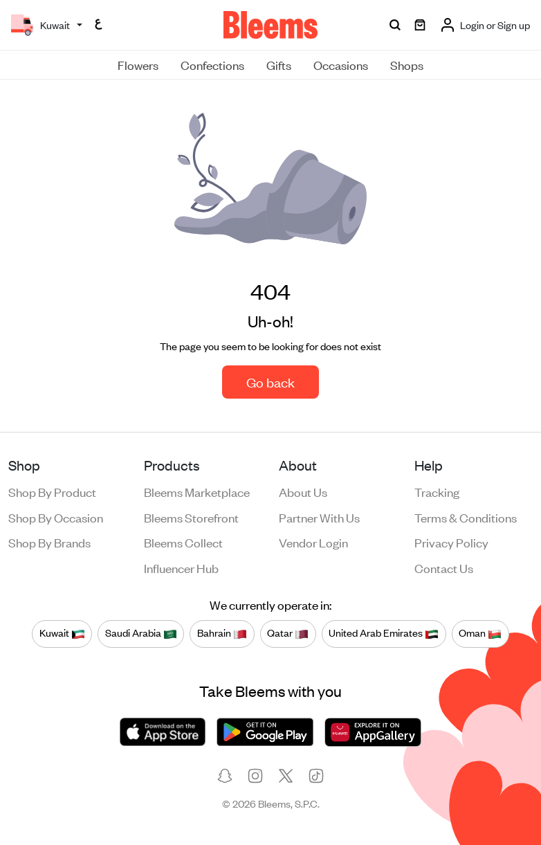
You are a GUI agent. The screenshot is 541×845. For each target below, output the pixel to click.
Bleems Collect (183, 542)
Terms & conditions (465, 517)
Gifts (278, 64)
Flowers (138, 64)
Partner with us (319, 517)
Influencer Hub (181, 567)
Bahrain (222, 633)
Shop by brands (49, 542)
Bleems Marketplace (197, 491)
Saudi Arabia (141, 633)
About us (303, 491)
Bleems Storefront (191, 517)
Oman (480, 633)
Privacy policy (451, 542)
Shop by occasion (55, 517)
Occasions (340, 64)
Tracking (436, 491)
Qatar (288, 633)
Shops (406, 64)
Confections (212, 64)
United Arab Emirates (384, 633)
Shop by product (52, 491)
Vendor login (313, 542)
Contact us (443, 567)
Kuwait (62, 633)
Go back (270, 381)
